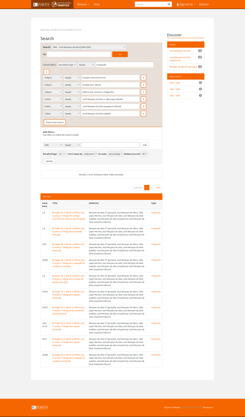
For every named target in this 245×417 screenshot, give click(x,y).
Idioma (204, 4)
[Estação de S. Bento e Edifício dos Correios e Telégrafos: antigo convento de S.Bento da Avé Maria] (68, 215)
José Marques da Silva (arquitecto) (180, 59)
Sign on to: (187, 4)
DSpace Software (172, 407)
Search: (47, 47)
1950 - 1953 (175, 82)
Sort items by (75, 154)
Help (97, 4)
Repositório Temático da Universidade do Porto (60, 29)
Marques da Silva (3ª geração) (183, 66)
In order (102, 154)
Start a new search (54, 122)
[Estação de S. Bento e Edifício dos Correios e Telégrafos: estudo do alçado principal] (68, 278)
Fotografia (156, 212)
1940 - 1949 (175, 89)
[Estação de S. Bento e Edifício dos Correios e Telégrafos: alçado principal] (68, 247)
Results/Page (50, 154)
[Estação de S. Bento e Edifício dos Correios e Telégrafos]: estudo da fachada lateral (68, 310)
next (158, 187)
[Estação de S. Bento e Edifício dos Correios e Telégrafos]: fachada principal (68, 231)
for (44, 54)
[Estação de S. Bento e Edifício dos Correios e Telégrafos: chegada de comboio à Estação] (68, 263)
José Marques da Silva (180, 50)
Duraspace (208, 407)
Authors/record (132, 154)
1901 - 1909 (175, 95)
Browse (83, 4)
